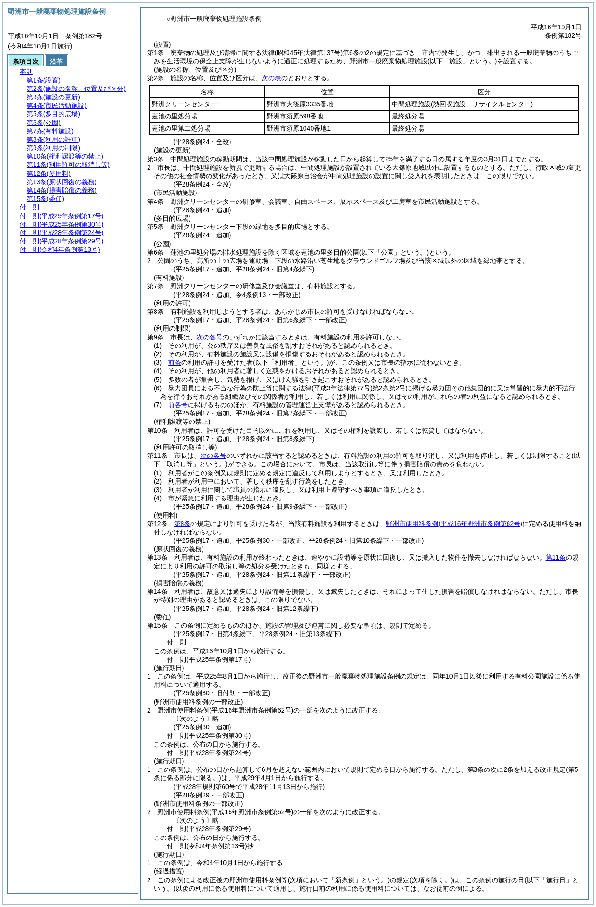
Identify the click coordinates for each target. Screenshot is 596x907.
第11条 (556, 557)
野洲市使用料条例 (454, 523)
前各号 (178, 404)
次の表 (271, 78)
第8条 (182, 523)
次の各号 (209, 337)
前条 (174, 362)
